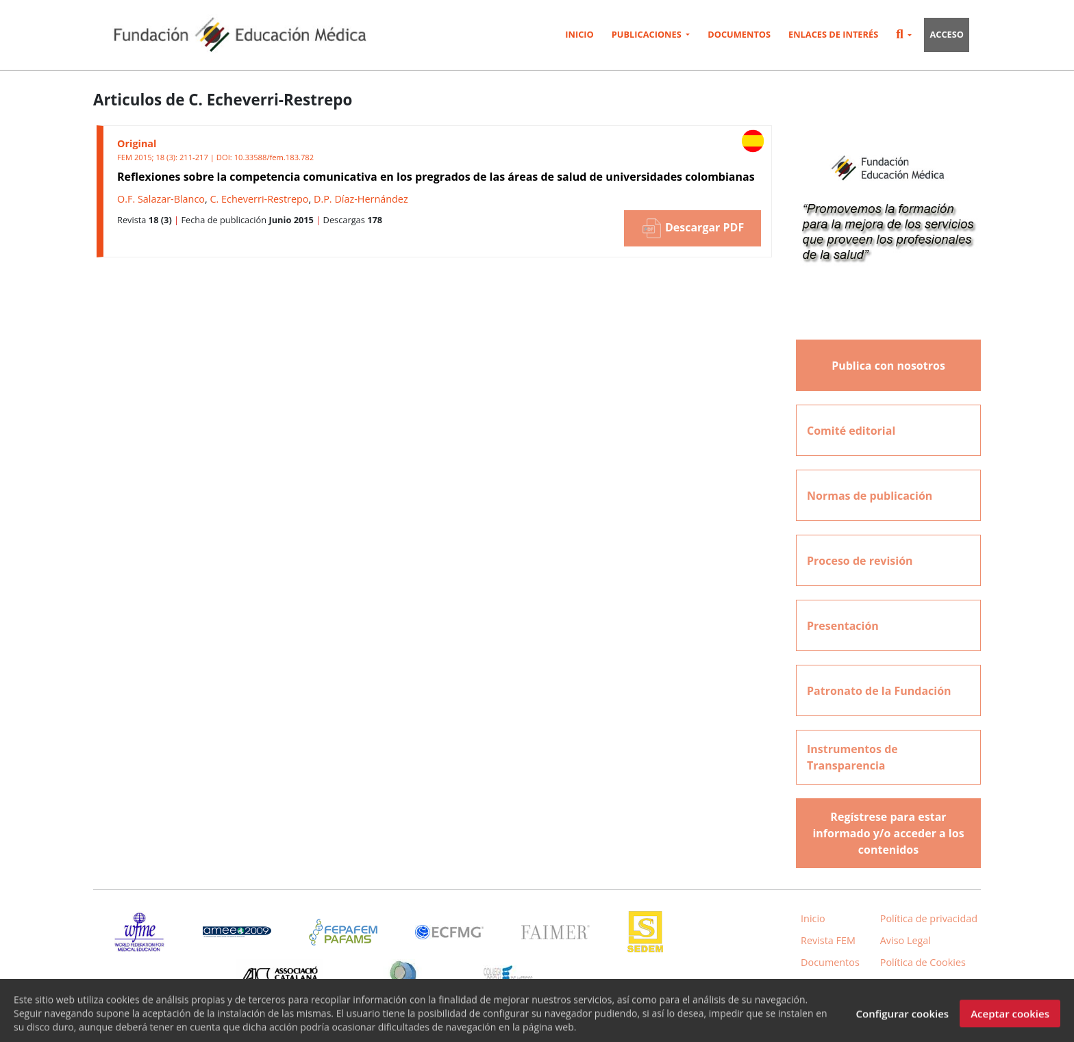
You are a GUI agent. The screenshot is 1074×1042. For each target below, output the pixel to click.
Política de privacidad (928, 918)
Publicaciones (648, 34)
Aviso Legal (905, 940)
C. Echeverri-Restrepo (259, 198)
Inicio (579, 34)
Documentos (739, 34)
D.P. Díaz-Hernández (361, 198)
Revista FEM (828, 940)
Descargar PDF (692, 228)
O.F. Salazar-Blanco (161, 198)
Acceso (946, 34)
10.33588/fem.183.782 (274, 157)
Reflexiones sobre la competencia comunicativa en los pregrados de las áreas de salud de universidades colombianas (436, 176)
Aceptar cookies (1010, 1019)
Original (136, 143)
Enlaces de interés (833, 34)
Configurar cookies (902, 1019)
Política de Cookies (923, 962)
